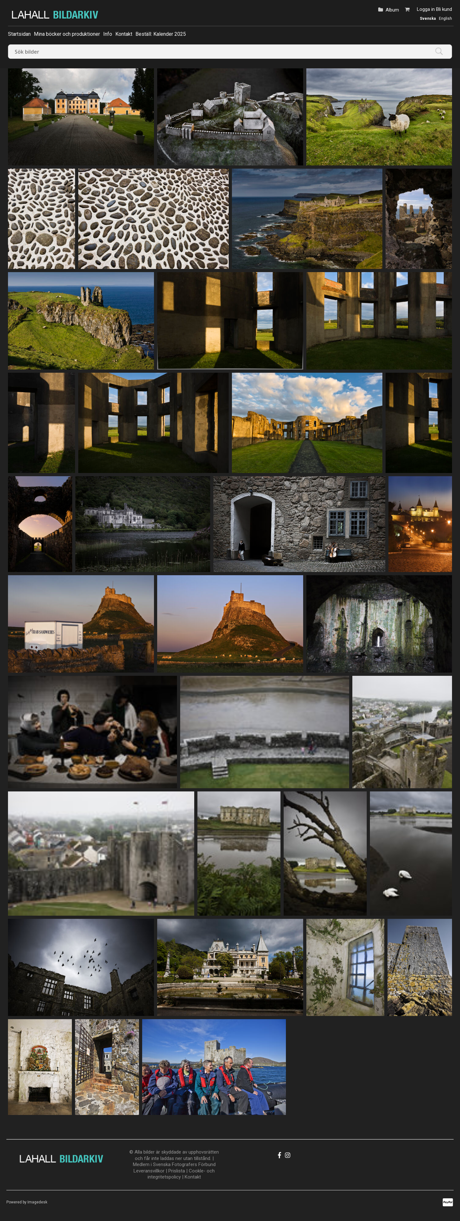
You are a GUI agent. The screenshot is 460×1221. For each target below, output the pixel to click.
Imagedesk (37, 1202)
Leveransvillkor (149, 1171)
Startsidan (19, 34)
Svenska (428, 18)
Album (392, 10)
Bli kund (444, 9)
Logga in (426, 9)
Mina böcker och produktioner (67, 34)
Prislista (176, 1171)
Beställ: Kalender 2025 (160, 34)
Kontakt (123, 34)
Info (107, 34)
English (445, 18)
